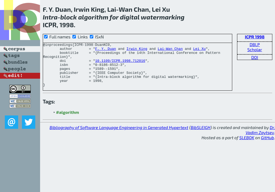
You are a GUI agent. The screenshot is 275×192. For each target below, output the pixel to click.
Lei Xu (199, 50)
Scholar (254, 49)
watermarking (162, 17)
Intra (50, 17)
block (68, 17)
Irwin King (136, 50)
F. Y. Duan (105, 50)
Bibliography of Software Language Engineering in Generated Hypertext (119, 136)
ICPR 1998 (255, 36)
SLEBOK (246, 146)
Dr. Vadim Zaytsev (260, 139)
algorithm (93, 17)
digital (130, 17)
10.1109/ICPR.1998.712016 (120, 64)
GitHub (267, 146)
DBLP (255, 44)
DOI (254, 57)
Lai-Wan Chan (170, 50)
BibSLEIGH (200, 136)
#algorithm (67, 120)
